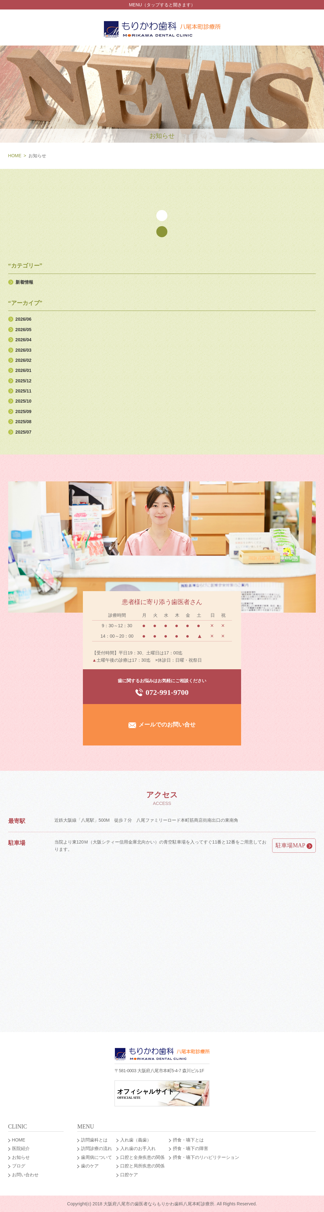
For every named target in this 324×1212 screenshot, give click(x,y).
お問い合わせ (25, 1174)
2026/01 (24, 370)
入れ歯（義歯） (135, 1139)
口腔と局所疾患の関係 (142, 1165)
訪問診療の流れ (96, 1148)
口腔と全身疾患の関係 (142, 1157)
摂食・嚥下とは (188, 1139)
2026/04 (24, 339)
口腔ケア (129, 1174)
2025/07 (24, 432)
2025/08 (24, 421)
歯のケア (90, 1165)
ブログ (18, 1165)
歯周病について (96, 1157)
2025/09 (24, 411)
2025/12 (24, 380)
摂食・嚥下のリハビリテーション (206, 1157)
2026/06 (24, 319)
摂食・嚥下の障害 (190, 1148)
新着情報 (24, 282)
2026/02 (24, 360)
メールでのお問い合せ (162, 724)
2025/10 (24, 401)
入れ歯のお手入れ (138, 1148)
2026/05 (24, 329)
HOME (15, 155)
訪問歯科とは (94, 1139)
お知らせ (21, 1157)
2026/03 (24, 350)
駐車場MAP (294, 845)
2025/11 (24, 390)
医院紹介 (21, 1148)
